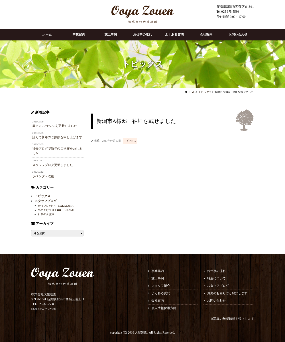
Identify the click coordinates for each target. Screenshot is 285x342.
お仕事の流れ (142, 34)
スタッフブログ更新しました (57, 163)
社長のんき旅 (46, 214)
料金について (216, 278)
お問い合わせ (238, 34)
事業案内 (79, 34)
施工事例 (110, 34)
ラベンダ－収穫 (57, 174)
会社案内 (206, 34)
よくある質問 (174, 34)
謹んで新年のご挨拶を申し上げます (57, 135)
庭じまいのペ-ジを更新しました (57, 124)
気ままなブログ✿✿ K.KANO (56, 210)
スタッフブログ (45, 201)
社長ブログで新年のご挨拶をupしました (57, 148)
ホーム (47, 34)
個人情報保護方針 (163, 308)
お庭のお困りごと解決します (227, 293)
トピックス (130, 140)
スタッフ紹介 (160, 285)
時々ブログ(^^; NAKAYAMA (55, 205)
